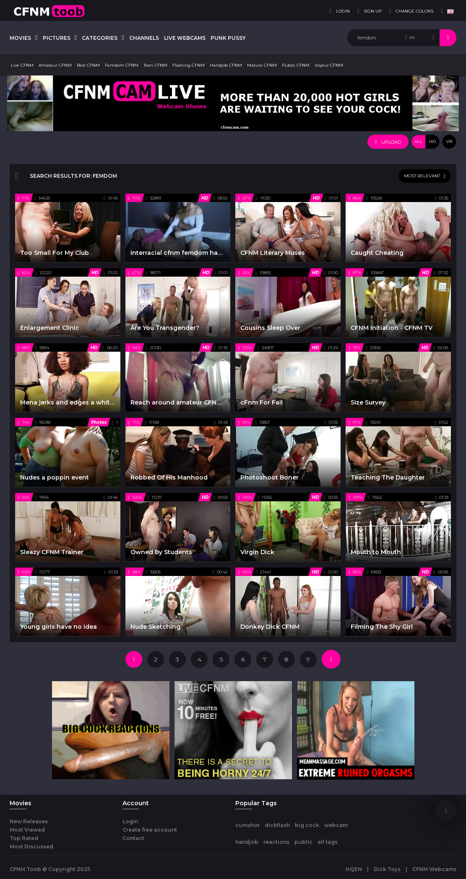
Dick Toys (387, 869)
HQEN (354, 869)
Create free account (149, 830)
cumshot (247, 825)
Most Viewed (27, 830)
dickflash (277, 825)
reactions (276, 842)
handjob (246, 842)
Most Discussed (31, 846)
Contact (133, 838)
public (303, 842)
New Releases (29, 821)
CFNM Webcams (434, 869)
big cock (307, 825)
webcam (336, 825)
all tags (328, 842)
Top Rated (24, 838)
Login (130, 821)
